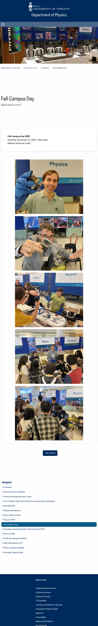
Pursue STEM (8, 520)
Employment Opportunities (47, 609)
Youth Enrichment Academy (14, 538)
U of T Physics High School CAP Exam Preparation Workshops (28, 501)
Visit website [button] (50, 453)
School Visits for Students (13, 492)
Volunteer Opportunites (12, 552)
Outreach (45, 68)
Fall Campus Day (10, 524)
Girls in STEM (8, 534)
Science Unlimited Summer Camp (16, 496)
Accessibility (41, 617)
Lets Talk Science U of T (12, 543)
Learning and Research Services (49, 605)
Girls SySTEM (8, 506)
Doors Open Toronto (11, 515)
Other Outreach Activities (13, 548)
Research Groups (43, 596)
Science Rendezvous (11, 510)
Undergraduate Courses (46, 588)
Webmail (39, 613)
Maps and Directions (44, 621)
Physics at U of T (30, 68)
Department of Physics (10, 68)
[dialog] (49, 186)
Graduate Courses (43, 592)
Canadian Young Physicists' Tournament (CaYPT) (23, 529)
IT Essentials (41, 600)
